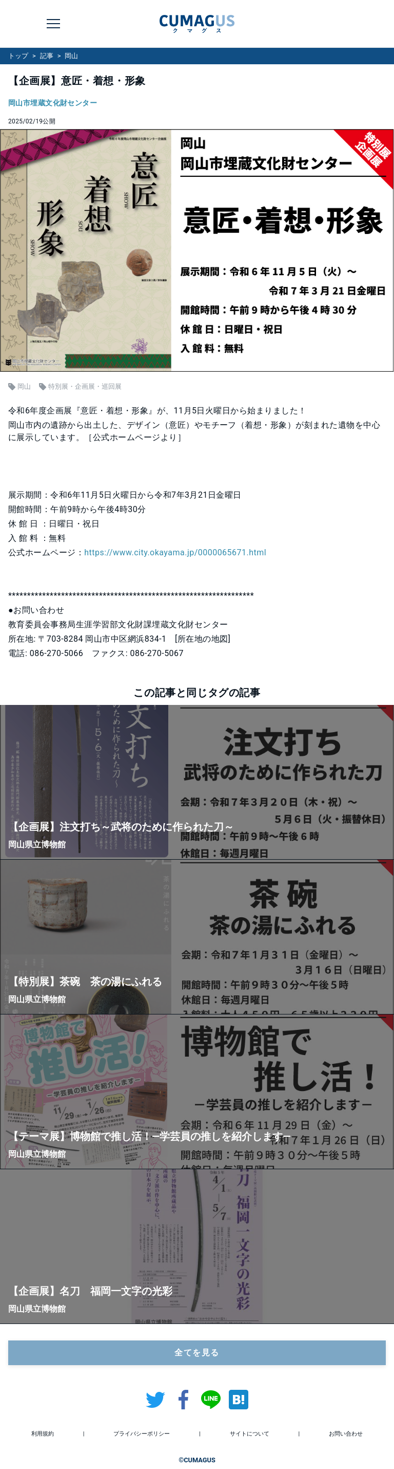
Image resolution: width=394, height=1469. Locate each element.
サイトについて (249, 1433)
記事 (46, 56)
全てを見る (197, 1352)
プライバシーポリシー (141, 1433)
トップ (18, 56)
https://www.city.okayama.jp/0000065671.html (175, 552)
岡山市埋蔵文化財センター (52, 103)
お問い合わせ (346, 1433)
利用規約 (42, 1433)
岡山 (71, 56)
